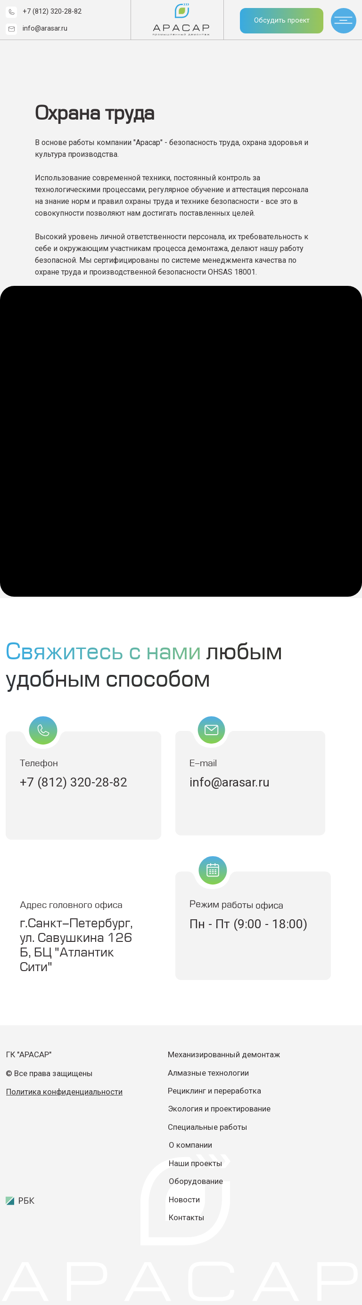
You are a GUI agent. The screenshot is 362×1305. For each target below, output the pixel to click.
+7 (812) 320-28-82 (52, 12)
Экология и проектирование (220, 1108)
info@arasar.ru (45, 28)
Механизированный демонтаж (224, 1054)
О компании (190, 1145)
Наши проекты (195, 1163)
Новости (184, 1199)
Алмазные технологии (208, 1073)
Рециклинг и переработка (214, 1090)
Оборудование (196, 1181)
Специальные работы (207, 1127)
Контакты (187, 1217)
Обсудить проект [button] (282, 20)
